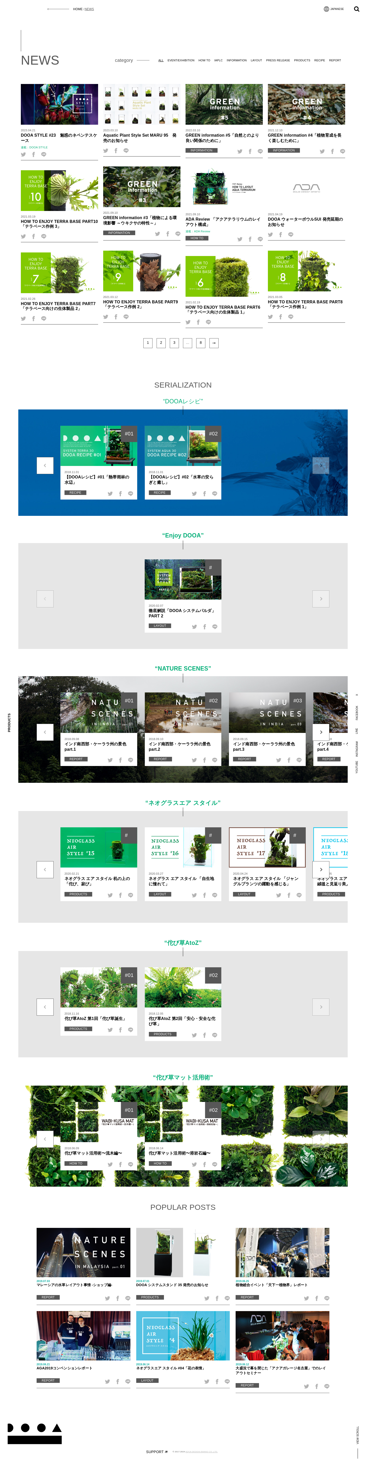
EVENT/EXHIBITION (180, 60)
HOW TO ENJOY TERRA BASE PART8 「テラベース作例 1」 (305, 304)
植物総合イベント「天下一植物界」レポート (282, 1283)
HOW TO (204, 60)
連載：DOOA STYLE (34, 147)
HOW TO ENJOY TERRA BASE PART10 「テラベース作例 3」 (59, 224)
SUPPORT (156, 1452)
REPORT (335, 60)
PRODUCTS (302, 60)
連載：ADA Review (198, 231)
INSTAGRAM (356, 749)
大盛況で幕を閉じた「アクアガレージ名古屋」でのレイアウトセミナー (282, 1369)
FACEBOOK (356, 713)
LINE (356, 731)
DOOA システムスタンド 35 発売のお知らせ (183, 1283)
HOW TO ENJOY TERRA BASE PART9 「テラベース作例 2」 (140, 304)
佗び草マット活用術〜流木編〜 (93, 1153)
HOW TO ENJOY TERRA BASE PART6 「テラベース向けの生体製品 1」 (223, 309)
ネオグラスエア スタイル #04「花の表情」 (183, 1366)
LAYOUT (256, 60)
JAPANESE (334, 9)
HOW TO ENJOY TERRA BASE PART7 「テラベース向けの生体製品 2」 (58, 306)
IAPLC (218, 60)
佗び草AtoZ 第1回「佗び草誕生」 (96, 1018)
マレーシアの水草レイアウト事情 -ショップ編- (83, 1283)
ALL (160, 60)
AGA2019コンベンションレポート (83, 1366)
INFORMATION (237, 60)
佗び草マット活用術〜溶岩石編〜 (179, 1153)
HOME (78, 9)
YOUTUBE (357, 767)
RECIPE (319, 60)
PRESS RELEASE (278, 60)
